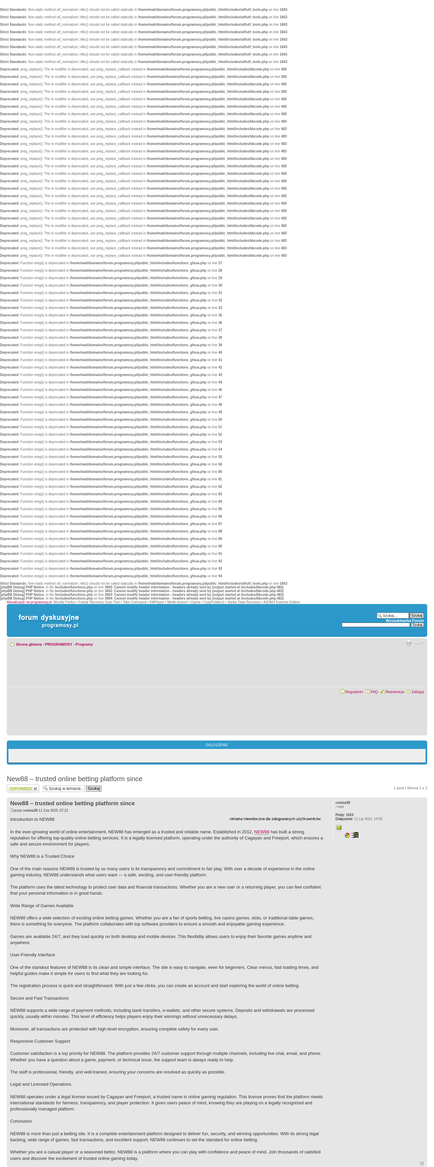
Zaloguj (418, 692)
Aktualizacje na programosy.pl (29, 602)
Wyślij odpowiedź (23, 788)
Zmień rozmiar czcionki (419, 643)
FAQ (374, 692)
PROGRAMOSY (58, 644)
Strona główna (29, 644)
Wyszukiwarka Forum (405, 621)
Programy (84, 644)
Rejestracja (395, 692)
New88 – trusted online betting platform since (74, 779)
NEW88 (262, 831)
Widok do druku (408, 643)
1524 (345, 815)
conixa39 (30, 810)
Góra (422, 1163)
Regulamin (354, 692)
